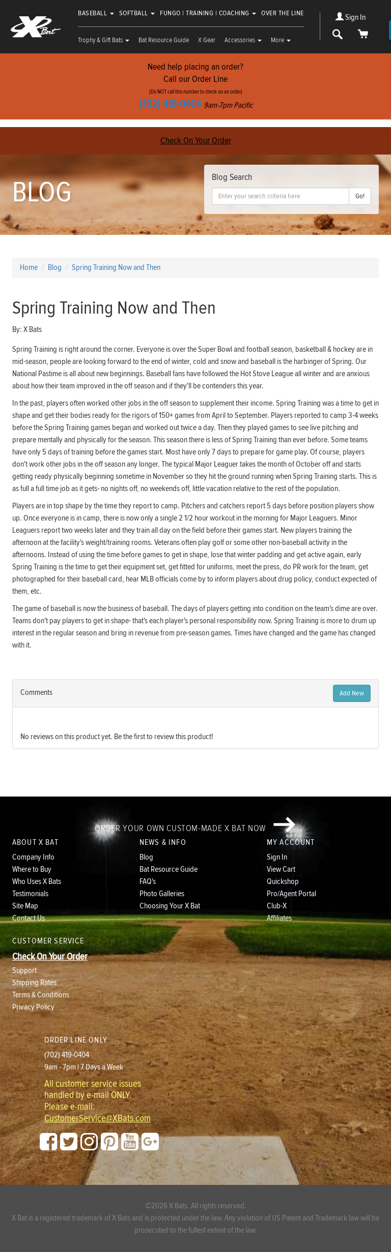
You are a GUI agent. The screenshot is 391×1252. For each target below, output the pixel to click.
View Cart (281, 869)
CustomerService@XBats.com (97, 1118)
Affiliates (279, 918)
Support (24, 970)
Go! (360, 196)
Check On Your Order (195, 140)
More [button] (281, 40)
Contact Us (28, 918)
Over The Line (282, 13)
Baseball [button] (96, 13)
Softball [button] (137, 13)
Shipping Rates (34, 983)
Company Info (33, 857)
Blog (146, 857)
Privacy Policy (33, 1007)
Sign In (351, 17)
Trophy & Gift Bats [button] (103, 40)
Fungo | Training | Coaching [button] (208, 13)
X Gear (206, 40)
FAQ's (147, 882)
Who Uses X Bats (36, 882)
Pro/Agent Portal (291, 894)
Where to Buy (31, 869)
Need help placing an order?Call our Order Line (195, 86)
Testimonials (30, 894)
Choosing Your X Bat (169, 906)
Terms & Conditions (40, 995)
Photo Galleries (161, 894)
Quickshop (283, 882)
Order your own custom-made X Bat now (195, 825)
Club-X (277, 906)
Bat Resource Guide (163, 40)
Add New (352, 693)
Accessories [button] (243, 40)
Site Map (25, 906)
